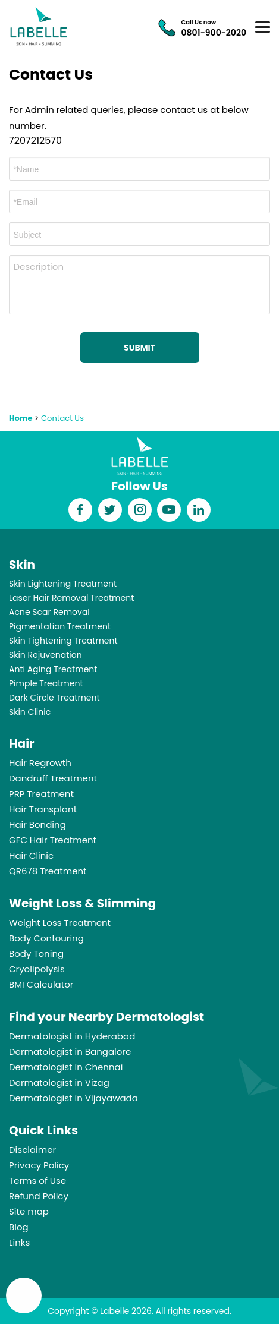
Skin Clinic (30, 712)
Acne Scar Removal (49, 612)
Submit (139, 348)
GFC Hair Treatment (52, 840)
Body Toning (36, 953)
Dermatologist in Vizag (59, 1082)
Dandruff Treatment (53, 778)
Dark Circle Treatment (54, 698)
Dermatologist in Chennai (66, 1067)
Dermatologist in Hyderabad (72, 1036)
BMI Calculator (41, 984)
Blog (19, 1227)
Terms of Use (37, 1180)
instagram (140, 510)
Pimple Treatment (46, 683)
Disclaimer (32, 1149)
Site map (29, 1211)
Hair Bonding (37, 824)
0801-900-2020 (214, 33)
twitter (110, 510)
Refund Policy (38, 1196)
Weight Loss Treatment (60, 922)
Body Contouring (46, 938)
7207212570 (35, 140)
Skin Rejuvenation (45, 655)
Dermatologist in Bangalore (70, 1051)
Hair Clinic (31, 855)
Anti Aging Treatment (53, 669)
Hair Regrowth (40, 762)
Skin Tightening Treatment (63, 641)
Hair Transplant (43, 809)
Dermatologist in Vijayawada (73, 1098)
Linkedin (199, 510)
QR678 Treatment (48, 871)
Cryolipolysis (37, 969)
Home (21, 418)
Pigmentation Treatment (60, 626)
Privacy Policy (39, 1165)
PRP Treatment (41, 793)
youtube (169, 510)
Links (19, 1242)
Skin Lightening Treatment (63, 584)
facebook (80, 510)
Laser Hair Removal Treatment (71, 598)
